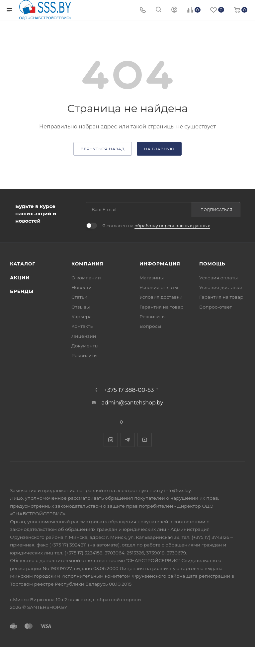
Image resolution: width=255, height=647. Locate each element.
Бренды (22, 291)
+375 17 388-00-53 (129, 390)
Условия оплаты (158, 287)
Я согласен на (156, 225)
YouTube (144, 440)
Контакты (82, 326)
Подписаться (216, 209)
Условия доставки (161, 297)
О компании (86, 277)
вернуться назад (103, 149)
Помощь (212, 263)
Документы (84, 345)
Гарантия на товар (161, 307)
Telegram (128, 440)
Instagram (111, 440)
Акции (20, 277)
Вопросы (150, 326)
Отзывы (80, 307)
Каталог (22, 263)
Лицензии (83, 336)
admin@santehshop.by (132, 402)
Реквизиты (84, 355)
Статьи (79, 297)
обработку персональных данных (172, 225)
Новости (81, 287)
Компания (87, 263)
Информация (159, 263)
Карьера (81, 316)
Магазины (151, 277)
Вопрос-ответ (215, 307)
